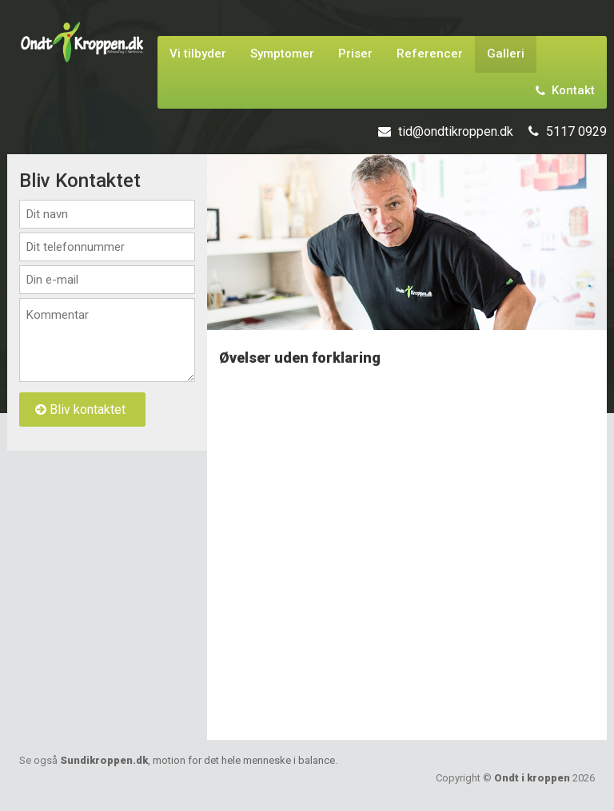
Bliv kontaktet (80, 409)
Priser (355, 53)
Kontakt (565, 90)
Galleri (505, 53)
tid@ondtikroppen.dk (455, 131)
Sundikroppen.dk (197, 760)
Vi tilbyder (197, 53)
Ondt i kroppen (532, 778)
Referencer (430, 53)
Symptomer (282, 53)
